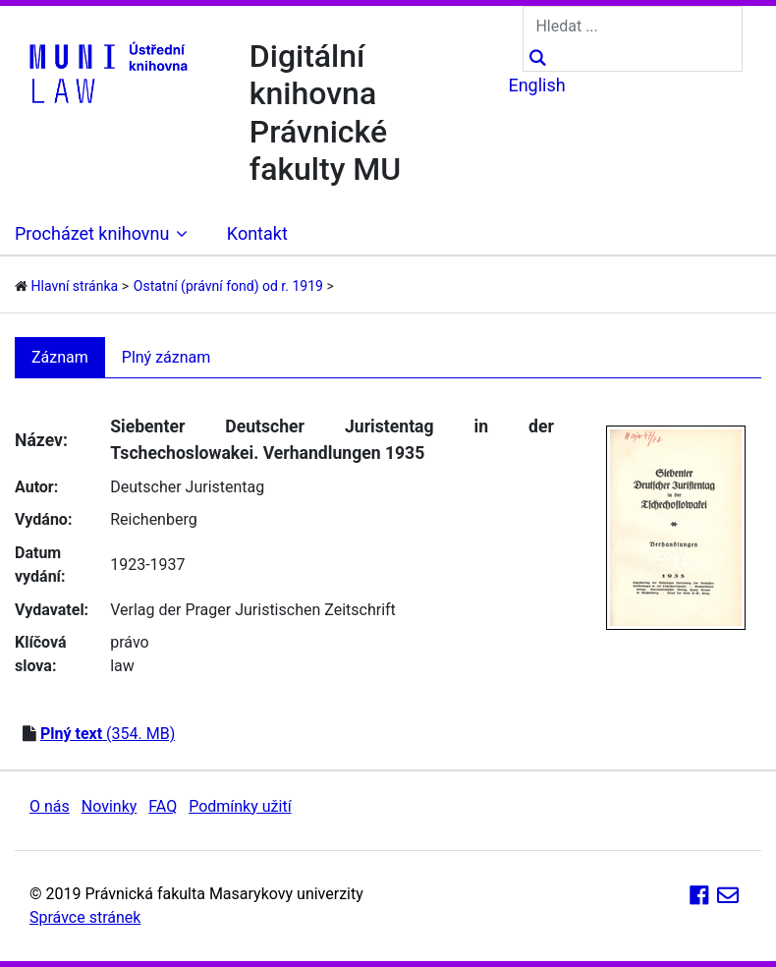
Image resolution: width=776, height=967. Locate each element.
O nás (49, 806)
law (122, 665)
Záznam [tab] (59, 357)
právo (129, 642)
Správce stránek (84, 917)
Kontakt (257, 233)
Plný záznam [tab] (166, 357)
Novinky (110, 806)
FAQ (162, 806)
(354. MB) (107, 733)
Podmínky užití (240, 806)
